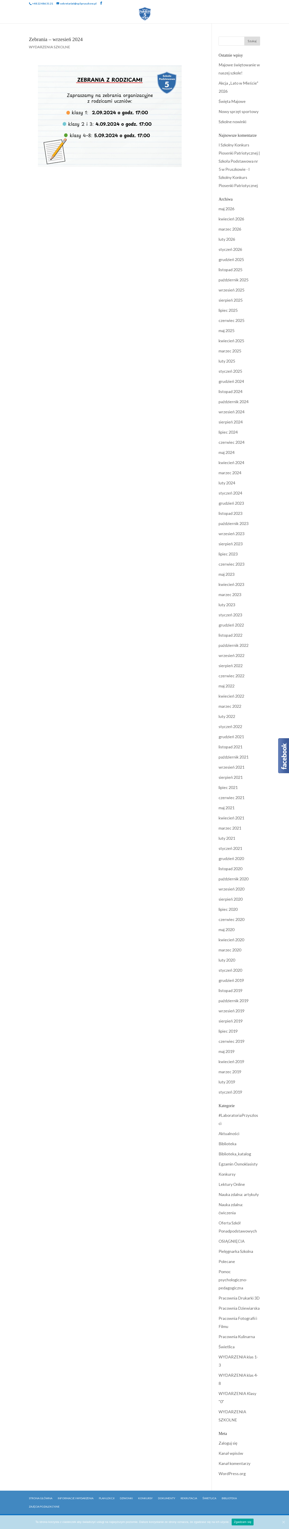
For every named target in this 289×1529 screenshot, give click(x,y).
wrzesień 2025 (231, 289)
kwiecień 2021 (231, 817)
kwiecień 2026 (231, 218)
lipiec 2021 (228, 787)
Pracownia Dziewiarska (239, 1308)
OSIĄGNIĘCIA (232, 1241)
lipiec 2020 (228, 909)
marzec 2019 (230, 1071)
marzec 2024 (230, 472)
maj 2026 (226, 208)
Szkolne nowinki (232, 121)
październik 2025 (233, 279)
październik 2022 (233, 645)
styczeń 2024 (230, 492)
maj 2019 (226, 1051)
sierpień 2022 (230, 665)
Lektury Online (232, 1184)
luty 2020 (227, 960)
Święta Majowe (232, 101)
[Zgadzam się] (283, 1522)
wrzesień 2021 (231, 767)
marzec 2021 (230, 828)
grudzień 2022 (231, 624)
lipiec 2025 (228, 310)
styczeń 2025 (230, 371)
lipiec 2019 (228, 1031)
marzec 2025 (230, 350)
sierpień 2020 (230, 899)
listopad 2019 (230, 990)
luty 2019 (227, 1081)
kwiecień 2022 (231, 696)
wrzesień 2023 (231, 533)
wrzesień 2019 (231, 1010)
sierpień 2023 (230, 543)
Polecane (227, 1261)
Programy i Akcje (187, 12)
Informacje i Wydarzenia (75, 1498)
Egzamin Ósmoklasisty (238, 1163)
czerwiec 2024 (231, 442)
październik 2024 (233, 401)
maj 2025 (226, 330)
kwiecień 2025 (231, 340)
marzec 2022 (230, 706)
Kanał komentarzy (234, 1463)
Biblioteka (257, 12)
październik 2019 (233, 1000)
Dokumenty (227, 12)
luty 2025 (227, 361)
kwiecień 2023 (231, 584)
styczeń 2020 (230, 970)
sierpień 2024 (230, 421)
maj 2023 (226, 574)
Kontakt (142, 19)
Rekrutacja (115, 19)
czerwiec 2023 (231, 564)
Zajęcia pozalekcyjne (44, 1506)
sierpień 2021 (230, 777)
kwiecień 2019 (231, 1061)
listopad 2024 (230, 391)
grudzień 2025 (231, 259)
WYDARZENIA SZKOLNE (49, 47)
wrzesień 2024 (231, 411)
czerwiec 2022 (231, 675)
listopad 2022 (230, 635)
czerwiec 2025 (231, 320)
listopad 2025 (230, 269)
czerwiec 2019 (231, 1041)
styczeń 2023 (230, 614)
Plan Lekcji (106, 1498)
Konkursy (227, 1174)
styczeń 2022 (230, 726)
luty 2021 (227, 838)
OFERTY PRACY (172, 19)
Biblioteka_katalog (235, 1153)
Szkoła (64, 12)
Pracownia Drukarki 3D (239, 1297)
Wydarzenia (145, 12)
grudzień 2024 (231, 381)
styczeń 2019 (230, 1091)
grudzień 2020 (231, 858)
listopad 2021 (230, 746)
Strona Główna (33, 12)
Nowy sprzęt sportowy (239, 111)
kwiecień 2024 (231, 462)
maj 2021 (226, 807)
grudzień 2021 (231, 736)
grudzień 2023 (231, 503)
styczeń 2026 (230, 249)
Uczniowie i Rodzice (102, 12)
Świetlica (227, 1346)
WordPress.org (232, 1473)
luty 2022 (227, 716)
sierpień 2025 (230, 300)
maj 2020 (226, 929)
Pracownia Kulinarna (237, 1336)
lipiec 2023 (228, 553)
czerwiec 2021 (231, 797)
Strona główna (40, 1498)
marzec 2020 (230, 949)
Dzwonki (126, 1498)
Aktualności (229, 1133)
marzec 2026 (230, 229)
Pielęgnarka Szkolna (236, 1251)
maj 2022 (226, 685)
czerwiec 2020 (231, 919)
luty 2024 (227, 482)
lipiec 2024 (228, 432)
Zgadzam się (242, 1522)
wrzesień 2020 (231, 888)
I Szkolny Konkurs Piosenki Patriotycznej (238, 177)
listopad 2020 (230, 868)
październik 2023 (233, 523)
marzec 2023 (230, 594)
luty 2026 (227, 239)
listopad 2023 (230, 513)
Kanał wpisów (231, 1453)
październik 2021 (233, 756)
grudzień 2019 (231, 980)
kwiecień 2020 (231, 939)
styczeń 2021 (230, 848)
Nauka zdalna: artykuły (239, 1194)
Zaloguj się (228, 1443)
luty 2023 (227, 604)
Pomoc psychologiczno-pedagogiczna (233, 1279)
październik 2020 (233, 878)
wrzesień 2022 (231, 655)
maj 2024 (226, 452)
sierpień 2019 (230, 1020)
